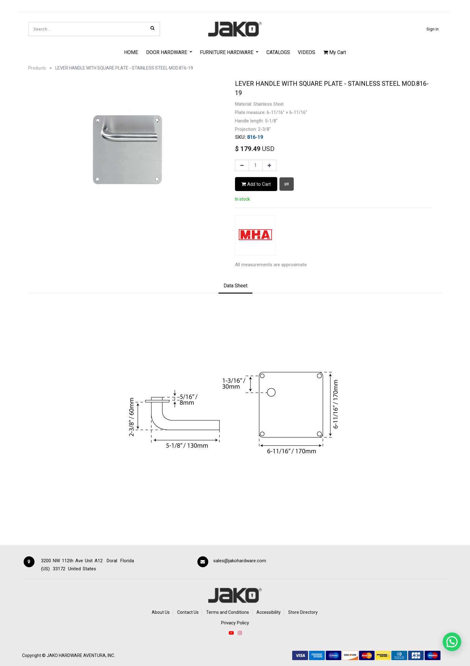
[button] (286, 184)
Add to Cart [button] (256, 184)
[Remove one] (242, 165)
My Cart (334, 52)
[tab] (235, 286)
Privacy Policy (235, 623)
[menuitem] (131, 52)
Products (37, 68)
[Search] (152, 28)
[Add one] (269, 165)
